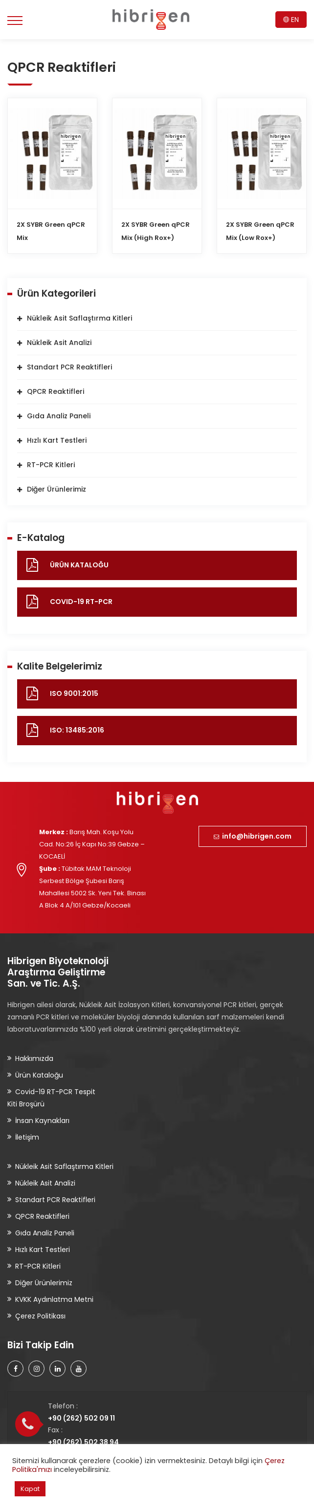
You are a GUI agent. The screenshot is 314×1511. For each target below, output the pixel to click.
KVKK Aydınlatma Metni (54, 1299)
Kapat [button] (30, 1488)
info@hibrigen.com (253, 836)
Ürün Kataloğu (39, 1075)
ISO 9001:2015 (74, 693)
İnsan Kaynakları (42, 1120)
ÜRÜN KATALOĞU (79, 565)
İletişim (27, 1137)
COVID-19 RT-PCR (81, 601)
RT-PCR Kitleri (51, 465)
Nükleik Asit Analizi (59, 342)
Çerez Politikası (40, 1316)
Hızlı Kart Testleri (57, 440)
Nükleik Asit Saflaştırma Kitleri (79, 318)
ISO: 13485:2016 (77, 730)
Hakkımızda (34, 1058)
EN (291, 19)
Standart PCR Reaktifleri (69, 367)
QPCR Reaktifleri (55, 391)
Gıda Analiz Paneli (58, 416)
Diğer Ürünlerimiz (56, 489)
